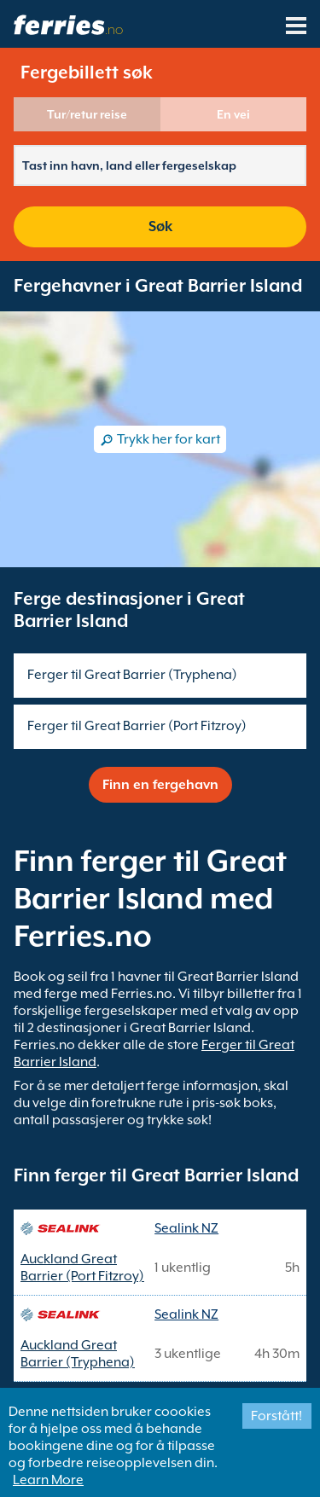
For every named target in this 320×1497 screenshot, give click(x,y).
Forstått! (276, 1416)
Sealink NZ (186, 1228)
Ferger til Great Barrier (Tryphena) (132, 674)
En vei (233, 114)
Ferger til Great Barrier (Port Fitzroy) (137, 726)
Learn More (48, 1480)
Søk (160, 226)
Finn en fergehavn (160, 784)
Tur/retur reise (87, 114)
